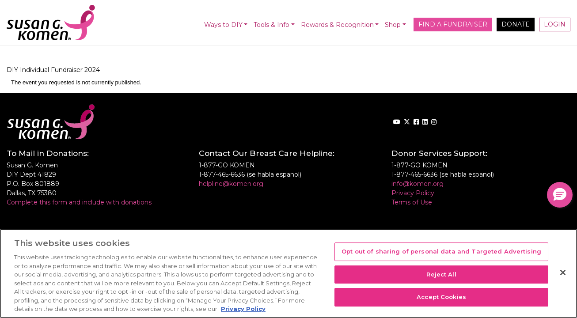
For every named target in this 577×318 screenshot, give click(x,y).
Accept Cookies (441, 297)
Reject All (441, 274)
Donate (515, 24)
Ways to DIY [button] (223, 25)
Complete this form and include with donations (79, 202)
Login (555, 24)
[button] (560, 195)
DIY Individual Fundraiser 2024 (53, 70)
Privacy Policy (412, 193)
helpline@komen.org (231, 184)
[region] (288, 273)
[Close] (563, 272)
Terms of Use (411, 202)
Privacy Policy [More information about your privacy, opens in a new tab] (243, 308)
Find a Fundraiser (452, 24)
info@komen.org (417, 184)
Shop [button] (393, 25)
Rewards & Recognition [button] (337, 25)
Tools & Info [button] (271, 25)
